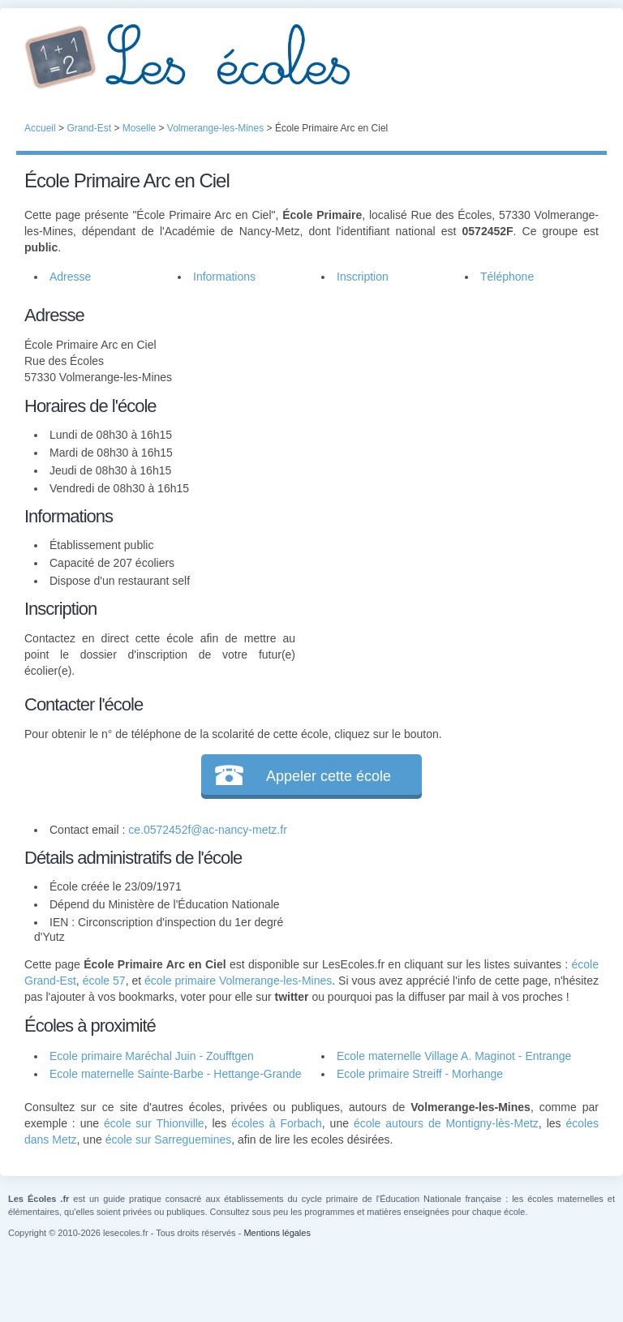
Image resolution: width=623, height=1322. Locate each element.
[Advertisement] (447, 403)
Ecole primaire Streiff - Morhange (420, 1073)
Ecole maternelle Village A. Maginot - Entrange (454, 1055)
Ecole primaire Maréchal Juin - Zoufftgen (151, 1055)
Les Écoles (311, 56)
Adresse (70, 276)
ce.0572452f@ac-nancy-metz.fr (207, 829)
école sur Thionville (154, 1123)
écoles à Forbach (276, 1123)
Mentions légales (277, 1233)
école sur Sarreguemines (168, 1139)
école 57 (104, 980)
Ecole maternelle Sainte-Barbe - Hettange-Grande (175, 1073)
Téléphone (507, 276)
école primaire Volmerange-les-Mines (238, 980)
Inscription (363, 276)
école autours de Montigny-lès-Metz (446, 1123)
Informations (224, 276)
